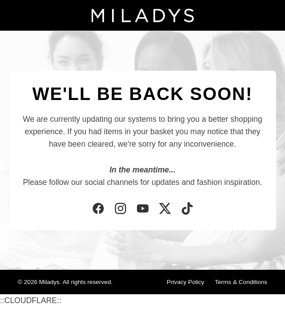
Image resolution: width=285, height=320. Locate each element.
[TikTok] (187, 209)
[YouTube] (142, 209)
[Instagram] (120, 209)
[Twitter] (165, 209)
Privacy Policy (186, 282)
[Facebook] (98, 209)
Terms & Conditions (241, 282)
